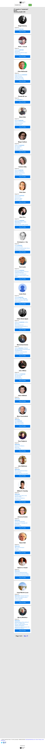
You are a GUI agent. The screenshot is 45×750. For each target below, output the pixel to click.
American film (18, 261)
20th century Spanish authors (21, 690)
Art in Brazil (17, 175)
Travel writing (18, 521)
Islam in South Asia (19, 407)
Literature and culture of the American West (21, 576)
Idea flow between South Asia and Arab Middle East (22, 404)
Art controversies (18, 432)
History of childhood (19, 202)
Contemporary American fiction (21, 663)
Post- (18, 489)
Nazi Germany (18, 608)
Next (26, 733)
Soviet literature (18, 148)
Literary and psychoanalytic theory (22, 290)
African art (17, 374)
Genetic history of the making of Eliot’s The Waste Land (22, 720)
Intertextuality (18, 693)
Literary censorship (19, 89)
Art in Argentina (18, 174)
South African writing (19, 90)
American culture (18, 233)
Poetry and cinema (19, 146)
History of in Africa (21, 373)
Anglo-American (21, 86)
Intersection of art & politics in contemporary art (21, 378)
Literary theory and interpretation (22, 664)
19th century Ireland (19, 491)
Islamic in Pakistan (21, 402)
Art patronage (18, 433)
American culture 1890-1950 (21, 346)
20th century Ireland (19, 492)
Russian (19, 144)
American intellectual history (21, 661)
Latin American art (19, 176)
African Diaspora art (19, 376)
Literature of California (20, 578)
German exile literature (20, 604)
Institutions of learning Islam (21, 406)
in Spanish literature (22, 689)
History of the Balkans (19, 518)
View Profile (22, 39)
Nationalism (17, 59)
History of (19, 172)
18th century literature (19, 633)
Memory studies (18, 234)
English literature (18, 88)
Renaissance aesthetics (20, 291)
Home (37, 739)
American (19, 230)
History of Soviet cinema (20, 145)
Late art (19, 115)
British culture (18, 349)
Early (18, 287)
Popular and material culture (21, 60)
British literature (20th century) (21, 262)
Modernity (17, 519)
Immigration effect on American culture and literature (22, 318)
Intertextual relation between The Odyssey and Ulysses (22, 725)
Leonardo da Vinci (19, 288)
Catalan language (18, 692)
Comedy (17, 634)
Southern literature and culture (21, 549)
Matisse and (20, 431)
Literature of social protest (20, 320)
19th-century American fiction (21, 547)
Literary (19, 344)
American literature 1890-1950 (21, 347)
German (19, 29)
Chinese (19, 57)
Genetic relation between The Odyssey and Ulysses (21, 722)
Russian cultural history (20, 204)
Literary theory (18, 548)
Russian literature (18, 205)
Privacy (40, 739)
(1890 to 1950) (20, 260)
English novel (18, 636)
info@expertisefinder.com (30, 739)
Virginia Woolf (18, 579)
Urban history (18, 62)
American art (17, 232)
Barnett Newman (18, 435)
